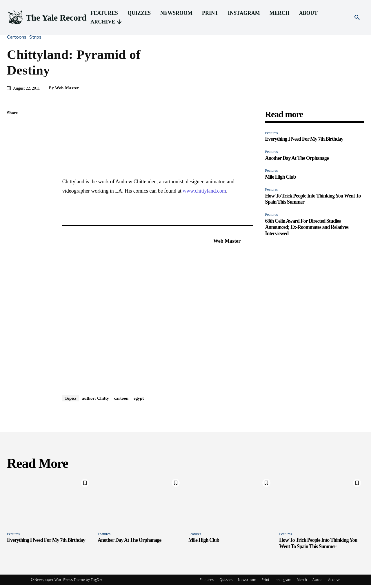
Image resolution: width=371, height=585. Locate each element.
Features (271, 133)
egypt (139, 398)
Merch (302, 579)
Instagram (283, 579)
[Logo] (46, 17)
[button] (357, 18)
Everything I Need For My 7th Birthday (304, 139)
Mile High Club (280, 177)
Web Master (67, 88)
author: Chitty (95, 398)
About (317, 579)
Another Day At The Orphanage (296, 158)
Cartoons (18, 37)
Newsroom (247, 579)
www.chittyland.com (204, 191)
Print (265, 579)
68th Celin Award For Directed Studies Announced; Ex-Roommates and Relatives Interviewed (306, 227)
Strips (36, 37)
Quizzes (225, 579)
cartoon (121, 398)
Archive (334, 579)
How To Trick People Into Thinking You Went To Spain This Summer (318, 543)
